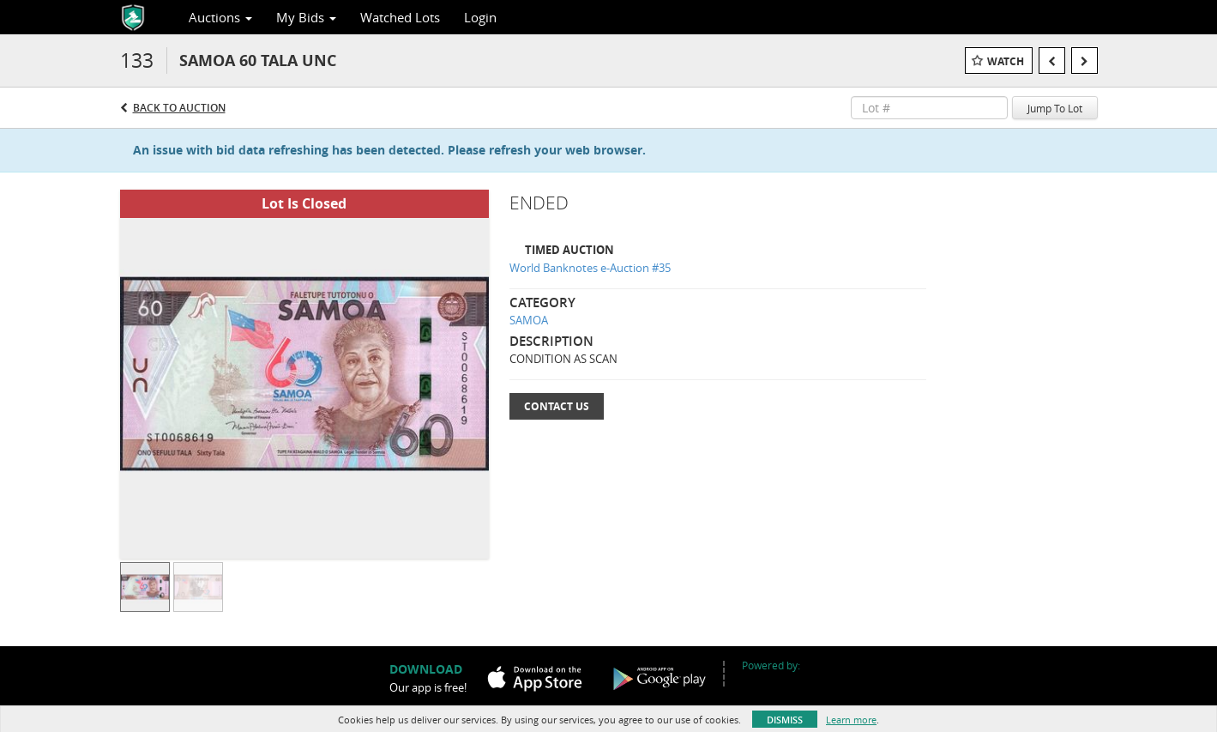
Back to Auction (179, 107)
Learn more (851, 719)
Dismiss (785, 719)
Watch (1005, 61)
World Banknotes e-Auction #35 (590, 267)
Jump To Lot (1054, 108)
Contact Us (556, 406)
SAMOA (528, 320)
